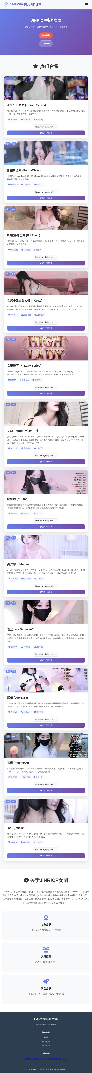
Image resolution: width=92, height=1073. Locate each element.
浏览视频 (46, 35)
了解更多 (46, 43)
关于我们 (46, 1046)
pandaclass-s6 (40, 1059)
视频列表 (46, 1042)
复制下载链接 (46, 133)
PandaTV (63, 1059)
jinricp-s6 (29, 1059)
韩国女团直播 (52, 1059)
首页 (46, 1037)
